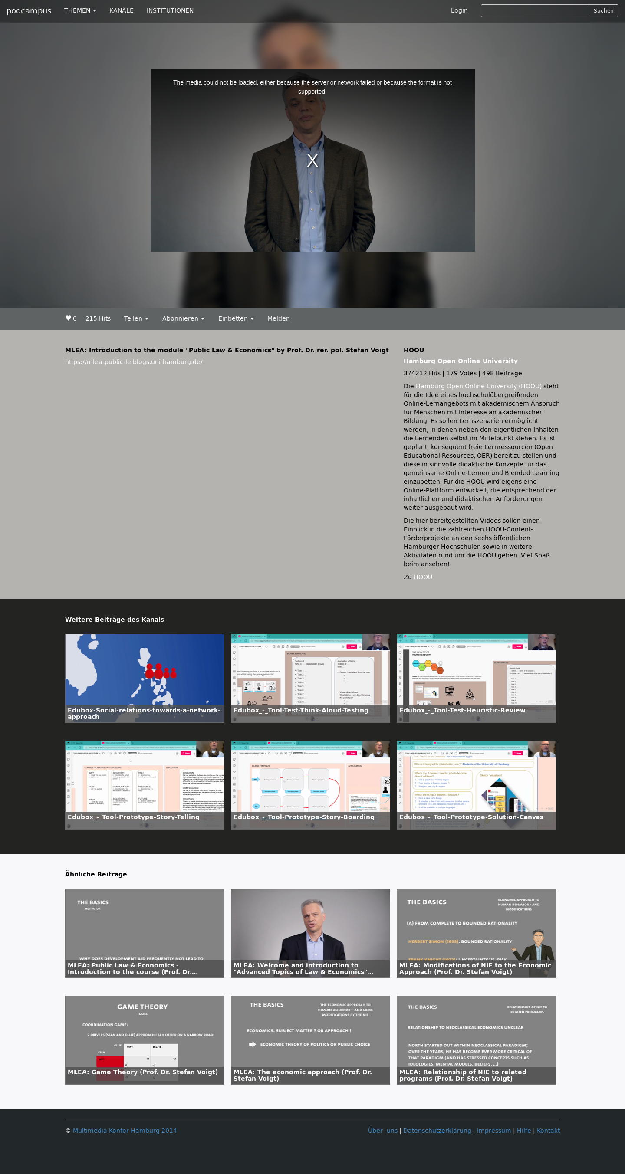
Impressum (494, 1131)
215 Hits (98, 318)
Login (459, 10)
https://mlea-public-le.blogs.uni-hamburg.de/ (134, 362)
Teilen (136, 318)
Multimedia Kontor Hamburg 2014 (125, 1131)
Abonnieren (183, 318)
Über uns (383, 1131)
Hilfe (524, 1131)
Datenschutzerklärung (437, 1131)
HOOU (423, 577)
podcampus (29, 11)
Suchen (604, 11)
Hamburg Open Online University (461, 361)
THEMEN (80, 10)
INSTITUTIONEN (170, 10)
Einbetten (236, 318)
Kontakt (548, 1131)
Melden (278, 318)
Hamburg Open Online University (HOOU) (479, 386)
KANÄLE (121, 10)
